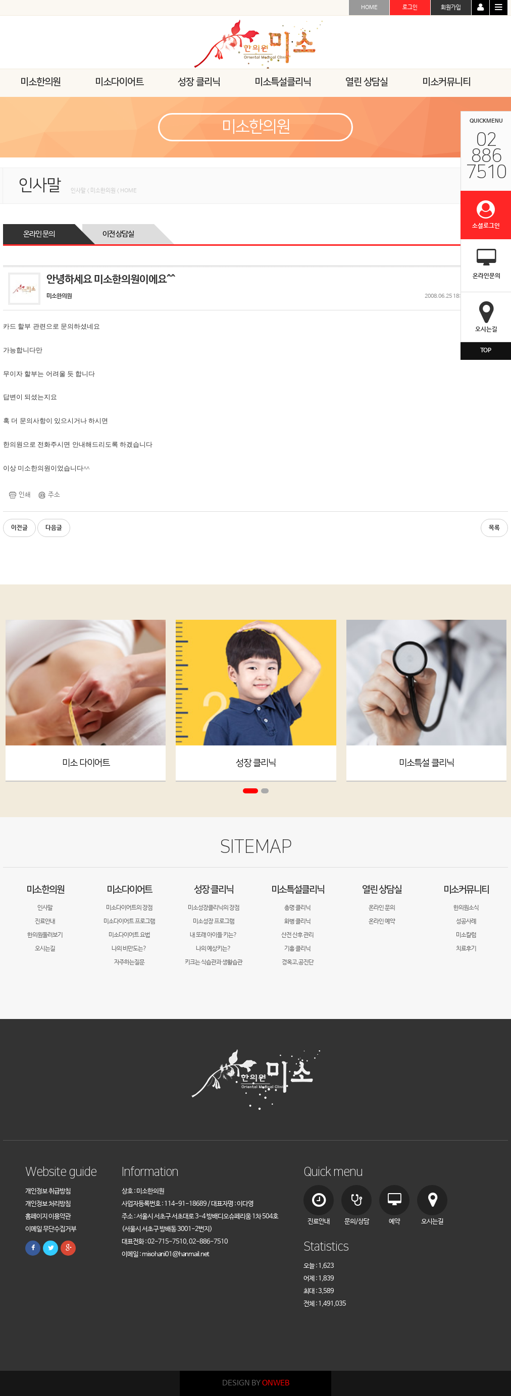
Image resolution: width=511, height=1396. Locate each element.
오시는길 (45, 948)
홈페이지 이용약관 (48, 1216)
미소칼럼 (466, 935)
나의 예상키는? (213, 948)
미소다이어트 (129, 889)
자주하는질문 (129, 962)
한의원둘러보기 (45, 935)
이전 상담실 (118, 234)
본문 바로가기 (0, 0)
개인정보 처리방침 (48, 1204)
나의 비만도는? (129, 948)
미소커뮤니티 (466, 889)
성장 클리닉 (256, 763)
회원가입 (451, 8)
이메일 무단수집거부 (50, 1229)
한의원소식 (466, 907)
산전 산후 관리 (297, 935)
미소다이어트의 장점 (129, 907)
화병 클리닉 (297, 921)
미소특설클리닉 (297, 889)
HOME (369, 8)
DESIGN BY (255, 1383)
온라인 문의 (39, 234)
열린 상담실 (381, 889)
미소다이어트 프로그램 (129, 921)
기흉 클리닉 (297, 948)
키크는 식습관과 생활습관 (213, 962)
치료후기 (466, 948)
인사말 (45, 907)
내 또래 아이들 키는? (213, 935)
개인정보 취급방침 (48, 1191)
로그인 (410, 8)
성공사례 (466, 921)
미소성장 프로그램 (213, 921)
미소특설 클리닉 (426, 763)
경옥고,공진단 (298, 962)
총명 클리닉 (297, 907)
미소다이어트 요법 (129, 935)
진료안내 (45, 921)
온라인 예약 (382, 921)
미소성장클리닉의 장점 (213, 907)
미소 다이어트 (86, 763)
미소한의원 (45, 889)
